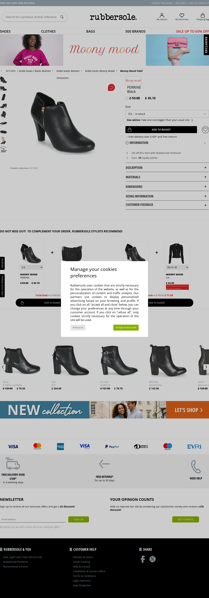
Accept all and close (126, 327)
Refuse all (78, 327)
